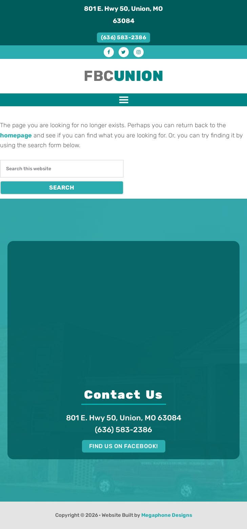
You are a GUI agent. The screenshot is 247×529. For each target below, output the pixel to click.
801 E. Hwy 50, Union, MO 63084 (123, 15)
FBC (123, 76)
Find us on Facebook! (123, 446)
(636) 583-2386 (123, 37)
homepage (16, 135)
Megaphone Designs (166, 515)
